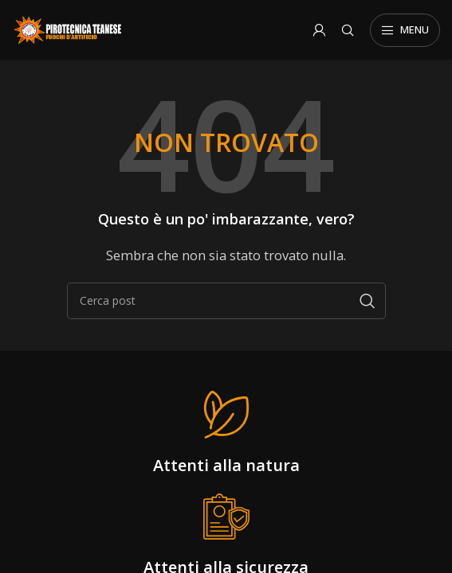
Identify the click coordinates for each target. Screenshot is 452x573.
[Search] (347, 30)
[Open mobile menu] (405, 30)
